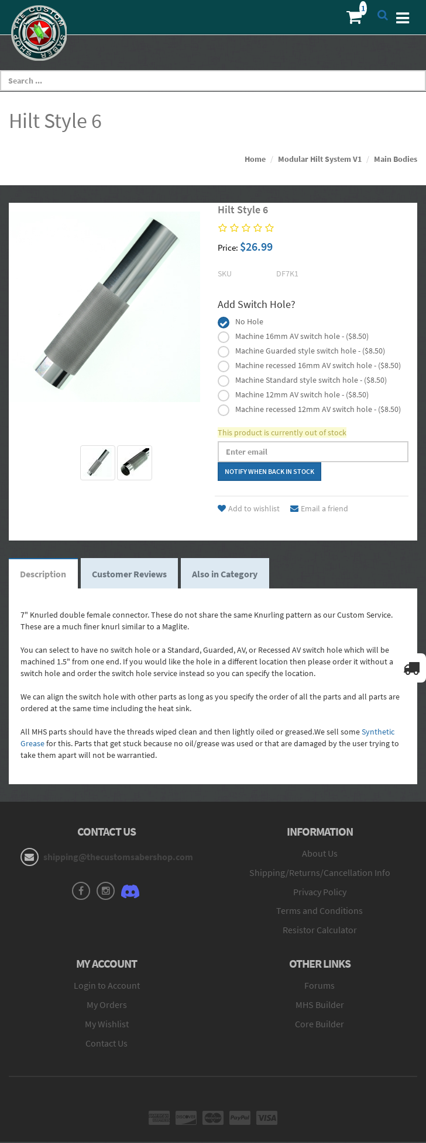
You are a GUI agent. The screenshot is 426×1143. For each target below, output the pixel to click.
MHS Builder (320, 1005)
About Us (320, 854)
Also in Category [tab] (227, 574)
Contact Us (106, 1044)
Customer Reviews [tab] (130, 574)
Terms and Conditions (319, 911)
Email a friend (319, 508)
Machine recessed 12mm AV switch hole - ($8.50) (318, 409)
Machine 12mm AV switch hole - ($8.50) (302, 394)
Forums (319, 986)
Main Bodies (395, 159)
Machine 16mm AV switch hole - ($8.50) (302, 336)
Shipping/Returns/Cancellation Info (319, 873)
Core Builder (319, 1024)
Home (255, 159)
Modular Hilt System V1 (320, 159)
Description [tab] (43, 574)
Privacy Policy (319, 892)
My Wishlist (107, 1024)
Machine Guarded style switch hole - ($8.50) (310, 350)
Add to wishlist (249, 508)
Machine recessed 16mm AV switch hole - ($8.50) (318, 365)
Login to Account (107, 986)
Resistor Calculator (320, 931)
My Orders (107, 1005)
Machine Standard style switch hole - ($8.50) (311, 380)
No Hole (249, 321)
